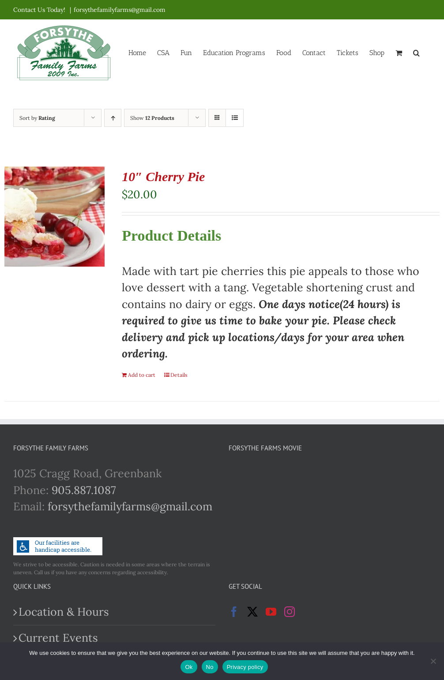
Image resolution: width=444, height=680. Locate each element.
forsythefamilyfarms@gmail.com (120, 10)
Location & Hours (64, 612)
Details (179, 375)
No (210, 667)
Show (152, 118)
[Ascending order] (112, 118)
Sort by (37, 118)
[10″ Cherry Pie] (54, 217)
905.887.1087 (84, 490)
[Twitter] (252, 611)
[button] (416, 52)
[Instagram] (289, 611)
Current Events (58, 638)
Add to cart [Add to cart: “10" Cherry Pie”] (141, 375)
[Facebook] (234, 611)
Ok (188, 667)
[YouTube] (271, 611)
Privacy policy (245, 667)
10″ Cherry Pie (163, 176)
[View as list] (234, 117)
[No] (433, 661)
